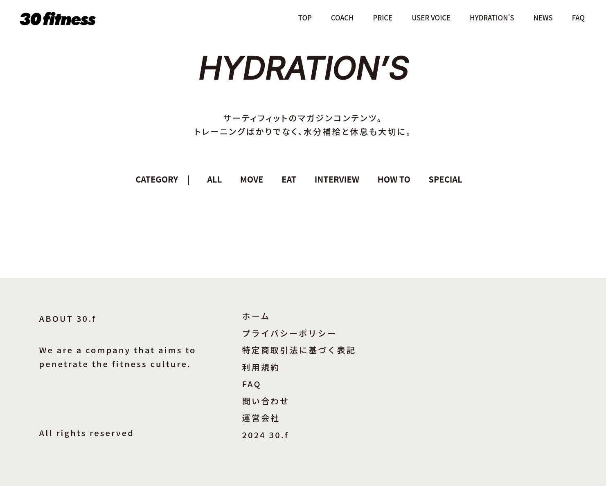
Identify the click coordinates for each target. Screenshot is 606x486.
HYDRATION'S (492, 17)
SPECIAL (445, 179)
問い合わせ (266, 401)
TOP (305, 17)
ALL (214, 179)
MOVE (252, 179)
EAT (289, 179)
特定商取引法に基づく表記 (299, 350)
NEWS (543, 17)
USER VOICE (431, 17)
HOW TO (394, 179)
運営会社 (261, 418)
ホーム (256, 316)
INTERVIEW (337, 179)
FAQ (578, 17)
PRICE (382, 17)
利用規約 (261, 367)
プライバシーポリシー (289, 333)
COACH (342, 17)
